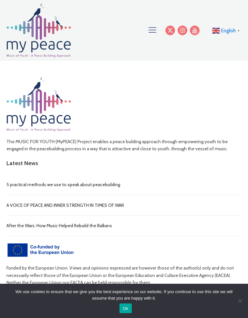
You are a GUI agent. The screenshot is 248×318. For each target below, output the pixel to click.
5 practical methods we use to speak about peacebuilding (63, 184)
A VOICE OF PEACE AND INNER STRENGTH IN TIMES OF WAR (65, 205)
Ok (125, 308)
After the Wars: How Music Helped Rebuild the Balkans (59, 225)
